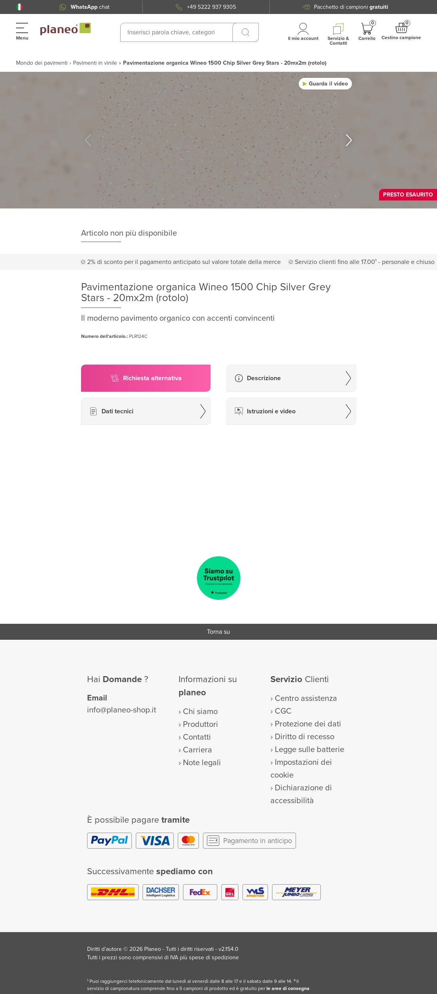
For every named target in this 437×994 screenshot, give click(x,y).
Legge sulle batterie (309, 749)
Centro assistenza (306, 698)
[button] (19, 7)
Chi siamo (200, 711)
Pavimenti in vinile (95, 63)
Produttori (200, 724)
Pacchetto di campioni (351, 7)
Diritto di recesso (304, 737)
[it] (19, 7)
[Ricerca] (246, 32)
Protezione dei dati (308, 724)
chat (90, 7)
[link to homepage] (65, 29)
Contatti (197, 737)
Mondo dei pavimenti (42, 63)
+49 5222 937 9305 (211, 7)
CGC (283, 711)
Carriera (197, 750)
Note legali (202, 763)
